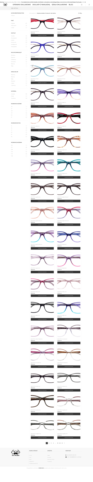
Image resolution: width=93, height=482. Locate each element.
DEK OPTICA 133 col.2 (62, 35)
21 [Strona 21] (62, 455)
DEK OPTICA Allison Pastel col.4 (37, 349)
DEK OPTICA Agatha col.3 (63, 180)
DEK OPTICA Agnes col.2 (62, 252)
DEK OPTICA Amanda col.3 (63, 373)
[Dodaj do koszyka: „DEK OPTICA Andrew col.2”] (69, 401)
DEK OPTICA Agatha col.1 (63, 156)
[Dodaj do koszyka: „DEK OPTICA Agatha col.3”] (69, 184)
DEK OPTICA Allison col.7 (35, 325)
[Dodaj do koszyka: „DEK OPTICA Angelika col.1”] (69, 425)
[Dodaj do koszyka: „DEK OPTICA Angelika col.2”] (42, 450)
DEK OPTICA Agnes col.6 (62, 276)
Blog (30, 471)
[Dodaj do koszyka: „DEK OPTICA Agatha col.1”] (69, 160)
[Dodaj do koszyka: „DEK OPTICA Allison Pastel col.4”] (42, 353)
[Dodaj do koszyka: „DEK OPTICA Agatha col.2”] (42, 184)
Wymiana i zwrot (50, 471)
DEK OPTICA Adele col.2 (35, 132)
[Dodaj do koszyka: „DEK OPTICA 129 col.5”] (42, 39)
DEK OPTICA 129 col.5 (35, 35)
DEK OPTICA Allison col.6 (62, 301)
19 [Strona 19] (57, 455)
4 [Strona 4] (53, 455)
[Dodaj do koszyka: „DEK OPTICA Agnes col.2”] (69, 256)
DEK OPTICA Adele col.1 (62, 107)
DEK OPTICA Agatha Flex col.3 (64, 228)
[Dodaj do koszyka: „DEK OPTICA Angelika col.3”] (69, 450)
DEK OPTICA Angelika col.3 (63, 445)
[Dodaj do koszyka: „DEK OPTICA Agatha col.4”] (42, 208)
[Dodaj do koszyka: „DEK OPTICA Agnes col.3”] (42, 281)
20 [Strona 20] (59, 455)
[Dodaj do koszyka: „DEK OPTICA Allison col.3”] (42, 305)
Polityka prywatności (33, 475)
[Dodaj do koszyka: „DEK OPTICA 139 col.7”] (69, 63)
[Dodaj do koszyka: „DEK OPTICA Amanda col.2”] (42, 377)
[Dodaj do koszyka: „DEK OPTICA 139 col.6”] (42, 63)
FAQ (30, 469)
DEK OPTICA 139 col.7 (62, 59)
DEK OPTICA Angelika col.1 (63, 421)
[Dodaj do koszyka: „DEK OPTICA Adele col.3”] (69, 136)
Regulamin (31, 473)
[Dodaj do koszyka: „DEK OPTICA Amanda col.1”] (69, 353)
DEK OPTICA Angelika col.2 (36, 445)
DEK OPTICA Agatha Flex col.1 (64, 204)
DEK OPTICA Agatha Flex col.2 (37, 228)
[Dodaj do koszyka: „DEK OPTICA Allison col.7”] (42, 329)
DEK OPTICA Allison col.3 (35, 301)
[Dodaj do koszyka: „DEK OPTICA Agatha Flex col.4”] (42, 256)
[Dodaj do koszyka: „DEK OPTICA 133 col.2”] (69, 39)
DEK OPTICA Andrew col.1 (36, 397)
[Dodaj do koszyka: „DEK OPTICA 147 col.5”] (42, 112)
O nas (30, 467)
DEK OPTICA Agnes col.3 (35, 276)
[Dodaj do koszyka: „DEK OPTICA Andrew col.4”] (42, 425)
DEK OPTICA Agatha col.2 (35, 180)
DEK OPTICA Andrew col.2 (63, 397)
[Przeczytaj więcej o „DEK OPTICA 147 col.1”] (42, 87)
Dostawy (49, 469)
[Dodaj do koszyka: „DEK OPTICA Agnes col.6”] (69, 281)
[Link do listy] (74, 467)
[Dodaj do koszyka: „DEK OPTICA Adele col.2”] (42, 136)
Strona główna (32, 16)
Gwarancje (49, 473)
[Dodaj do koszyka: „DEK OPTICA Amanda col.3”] (69, 377)
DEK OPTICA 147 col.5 (35, 107)
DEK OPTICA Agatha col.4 (36, 204)
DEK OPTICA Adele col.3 (62, 132)
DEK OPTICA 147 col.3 (62, 83)
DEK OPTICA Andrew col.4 (36, 421)
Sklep (48, 467)
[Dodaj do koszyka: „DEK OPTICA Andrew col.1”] (42, 401)
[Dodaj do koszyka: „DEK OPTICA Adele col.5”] (42, 160)
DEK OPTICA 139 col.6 (35, 59)
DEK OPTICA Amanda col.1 (63, 349)
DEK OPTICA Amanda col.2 (36, 373)
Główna (12, 19)
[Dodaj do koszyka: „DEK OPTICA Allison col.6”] (69, 305)
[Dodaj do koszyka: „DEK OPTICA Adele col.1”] (69, 112)
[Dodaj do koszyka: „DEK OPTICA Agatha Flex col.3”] (69, 232)
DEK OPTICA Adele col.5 (35, 156)
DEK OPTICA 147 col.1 (35, 83)
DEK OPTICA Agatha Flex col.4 (37, 252)
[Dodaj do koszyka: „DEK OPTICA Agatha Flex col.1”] (69, 208)
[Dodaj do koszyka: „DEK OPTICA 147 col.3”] (69, 87)
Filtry (81, 16)
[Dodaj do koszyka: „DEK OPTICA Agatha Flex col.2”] (42, 232)
